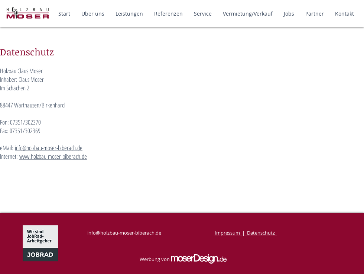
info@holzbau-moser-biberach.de (48, 148)
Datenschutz (261, 232)
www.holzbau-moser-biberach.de (53, 156)
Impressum (228, 232)
